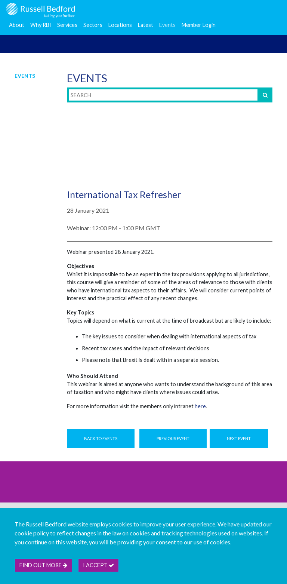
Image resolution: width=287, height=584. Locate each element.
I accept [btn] (98, 565)
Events (167, 25)
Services (67, 25)
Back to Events (100, 438)
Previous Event (173, 438)
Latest (145, 25)
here (200, 406)
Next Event (239, 438)
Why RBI (40, 25)
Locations (120, 25)
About (16, 25)
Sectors (92, 25)
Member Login (199, 25)
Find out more (43, 565)
